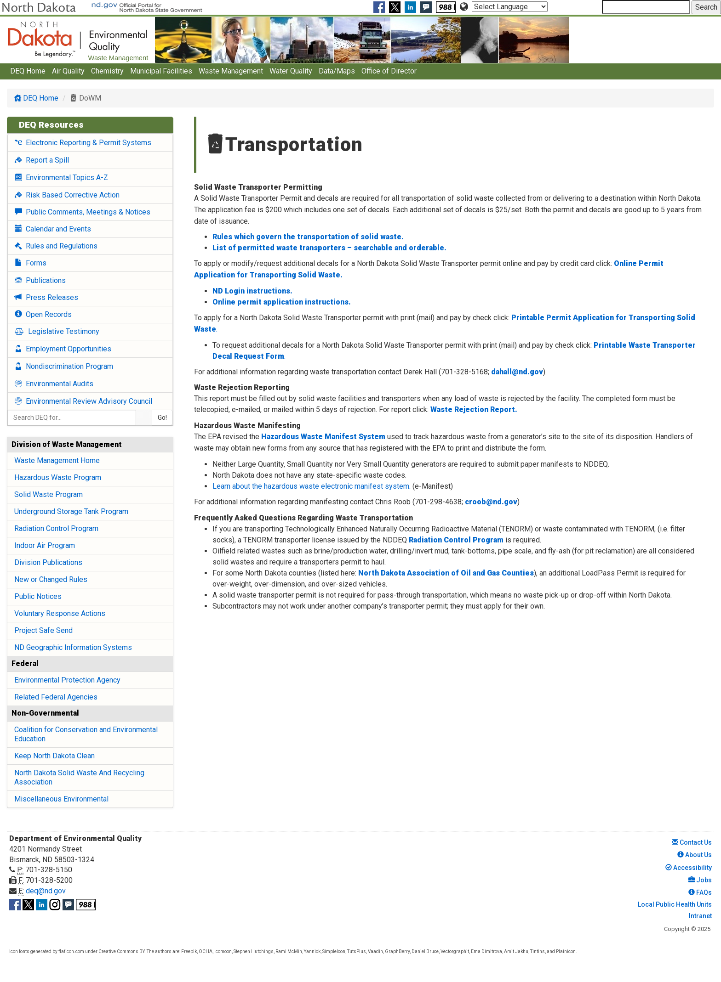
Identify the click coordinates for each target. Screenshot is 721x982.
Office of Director (389, 71)
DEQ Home (28, 71)
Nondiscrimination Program (64, 366)
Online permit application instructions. (281, 302)
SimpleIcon (333, 951)
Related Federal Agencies (55, 697)
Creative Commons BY (121, 951)
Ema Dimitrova (486, 951)
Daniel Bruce (425, 951)
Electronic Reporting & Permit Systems (83, 142)
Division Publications (48, 562)
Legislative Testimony (57, 331)
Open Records (43, 314)
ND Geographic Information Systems (73, 647)
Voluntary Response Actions (59, 613)
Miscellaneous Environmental (61, 799)
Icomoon (223, 951)
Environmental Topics (61, 177)
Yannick (312, 951)
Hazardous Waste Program (57, 477)
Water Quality (290, 71)
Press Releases (46, 297)
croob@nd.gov (491, 501)
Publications (40, 280)
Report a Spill (42, 160)
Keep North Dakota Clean (54, 755)
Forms (30, 263)
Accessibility (688, 867)
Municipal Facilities (161, 71)
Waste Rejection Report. (473, 409)
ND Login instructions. (252, 291)
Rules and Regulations (56, 246)
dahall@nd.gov (517, 371)
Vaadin (375, 951)
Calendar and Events (53, 229)
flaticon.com (71, 951)
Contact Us (692, 842)
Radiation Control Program (56, 528)
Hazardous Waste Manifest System (323, 436)
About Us (694, 854)
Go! (162, 417)
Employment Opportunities (63, 348)
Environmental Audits (54, 383)
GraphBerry (397, 951)
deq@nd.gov (46, 890)
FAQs (700, 892)
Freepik (189, 951)
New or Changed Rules (50, 579)
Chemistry (107, 71)
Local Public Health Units (674, 904)
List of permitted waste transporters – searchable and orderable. (329, 247)
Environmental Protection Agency (67, 680)
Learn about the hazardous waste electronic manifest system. (312, 486)
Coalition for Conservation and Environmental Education (86, 734)
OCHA (205, 951)
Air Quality (68, 71)
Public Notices (38, 596)
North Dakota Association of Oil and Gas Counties (446, 573)
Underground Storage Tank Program (71, 511)
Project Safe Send (43, 630)
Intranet (699, 916)
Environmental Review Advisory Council (83, 401)
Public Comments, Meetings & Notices (82, 212)
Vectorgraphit (455, 951)
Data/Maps (337, 71)
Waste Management (231, 71)
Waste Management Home (57, 460)
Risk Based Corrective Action (67, 195)
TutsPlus (356, 951)
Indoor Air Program (44, 545)
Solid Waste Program (48, 494)
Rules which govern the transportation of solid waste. (308, 236)
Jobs (700, 880)
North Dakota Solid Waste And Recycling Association (79, 777)
